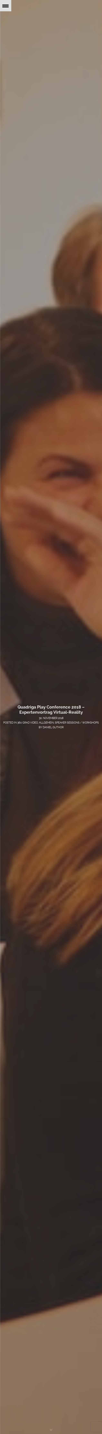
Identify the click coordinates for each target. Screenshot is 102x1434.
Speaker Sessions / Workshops (77, 722)
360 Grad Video (27, 722)
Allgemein (46, 722)
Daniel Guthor (53, 727)
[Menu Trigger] (5, 5)
